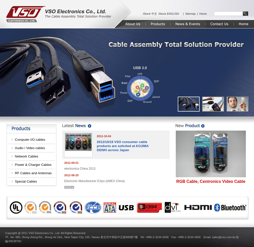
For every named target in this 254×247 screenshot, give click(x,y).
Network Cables (26, 156)
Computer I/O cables (30, 140)
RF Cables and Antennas (33, 173)
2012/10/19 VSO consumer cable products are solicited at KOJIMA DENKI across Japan (123, 146)
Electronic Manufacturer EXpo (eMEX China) (94, 181)
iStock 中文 (150, 13)
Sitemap (190, 13)
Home (203, 13)
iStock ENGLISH (168, 13)
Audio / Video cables (30, 148)
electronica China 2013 (80, 168)
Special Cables (26, 181)
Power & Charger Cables (33, 165)
